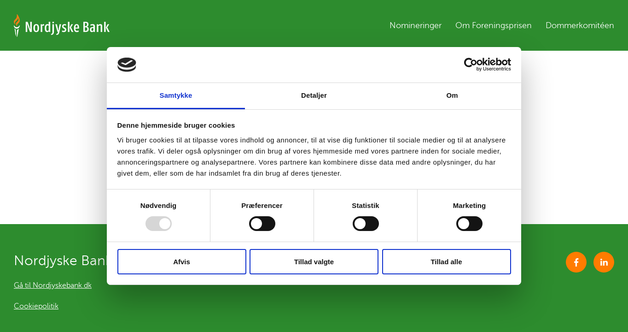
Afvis (181, 262)
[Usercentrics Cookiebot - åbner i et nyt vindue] (470, 64)
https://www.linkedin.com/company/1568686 (603, 262)
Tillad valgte (314, 262)
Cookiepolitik (36, 306)
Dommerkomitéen (580, 25)
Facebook (576, 262)
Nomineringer (416, 25)
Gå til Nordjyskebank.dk (53, 285)
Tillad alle (446, 262)
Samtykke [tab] (176, 95)
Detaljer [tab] (314, 95)
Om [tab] (452, 95)
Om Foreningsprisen (493, 25)
